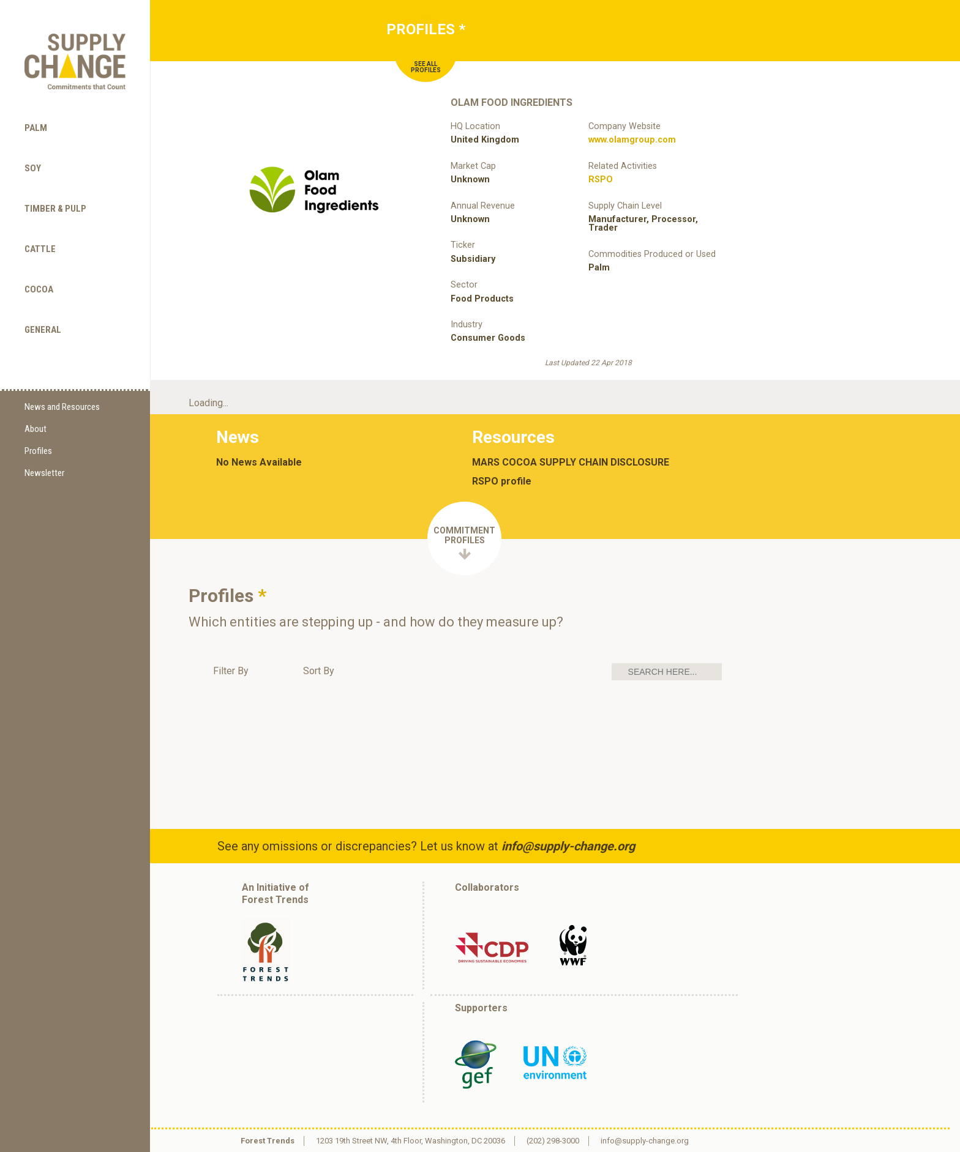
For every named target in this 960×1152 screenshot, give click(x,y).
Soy (32, 168)
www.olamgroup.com (632, 140)
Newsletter (44, 472)
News (237, 437)
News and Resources (62, 406)
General (42, 329)
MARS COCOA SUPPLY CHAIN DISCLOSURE (570, 462)
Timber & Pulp (55, 208)
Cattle (40, 249)
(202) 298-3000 (553, 1140)
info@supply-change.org (568, 846)
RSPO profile (501, 481)
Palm (35, 127)
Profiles (38, 450)
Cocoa (38, 289)
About (35, 428)
